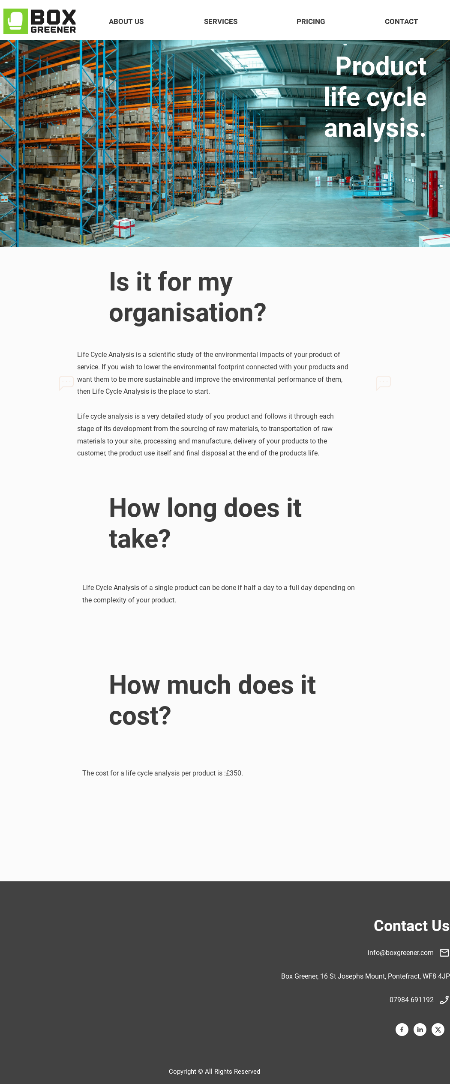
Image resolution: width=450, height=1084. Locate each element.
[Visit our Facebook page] (402, 1029)
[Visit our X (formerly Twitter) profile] (438, 1029)
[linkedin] (420, 1029)
